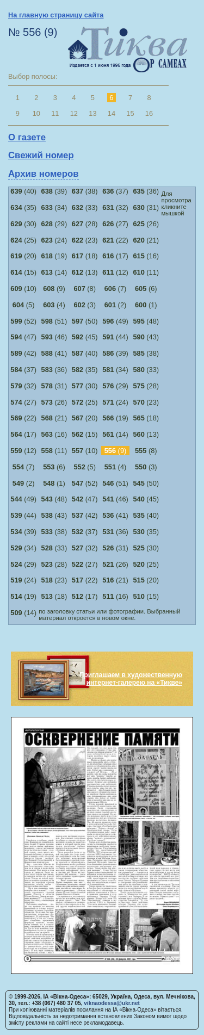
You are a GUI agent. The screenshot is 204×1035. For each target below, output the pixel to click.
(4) (54, 305)
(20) (23, 256)
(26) (146, 224)
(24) (54, 240)
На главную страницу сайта (55, 15)
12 (74, 113)
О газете (27, 137)
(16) (146, 256)
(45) (85, 337)
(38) (85, 191)
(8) (84, 288)
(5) (24, 305)
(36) (146, 191)
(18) (85, 256)
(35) (23, 207)
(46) (54, 337)
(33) (85, 207)
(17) (115, 256)
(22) (115, 240)
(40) (23, 191)
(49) (115, 321)
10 (36, 113)
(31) (146, 207)
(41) (54, 353)
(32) (115, 207)
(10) (23, 288)
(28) (85, 224)
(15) (23, 272)
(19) (54, 256)
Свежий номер (41, 155)
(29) (54, 224)
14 (111, 113)
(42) (23, 353)
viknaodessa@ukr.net (112, 1003)
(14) (54, 272)
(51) (54, 321)
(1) (146, 305)
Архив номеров (43, 174)
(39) (54, 191)
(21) (146, 240)
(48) (146, 321)
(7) (115, 288)
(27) (115, 224)
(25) (23, 240)
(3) (84, 305)
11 (55, 113)
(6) (146, 288)
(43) (146, 337)
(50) (85, 321)
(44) (115, 337)
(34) (54, 207)
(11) (146, 272)
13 (92, 113)
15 (130, 113)
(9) (54, 288)
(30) (23, 224)
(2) (115, 305)
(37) (115, 191)
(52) (23, 321)
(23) (85, 240)
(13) (85, 272)
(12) (115, 272)
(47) (23, 337)
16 (149, 113)
